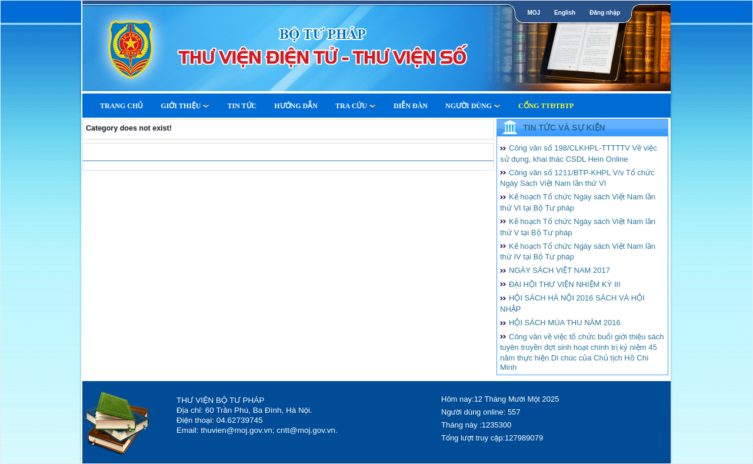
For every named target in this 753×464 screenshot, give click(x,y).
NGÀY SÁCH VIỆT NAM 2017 (559, 270)
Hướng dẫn (296, 106)
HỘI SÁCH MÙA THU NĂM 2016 (565, 322)
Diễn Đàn (411, 106)
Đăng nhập (604, 12)
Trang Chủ (121, 106)
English (564, 12)
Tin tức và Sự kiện (564, 127)
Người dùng (473, 106)
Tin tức (241, 106)
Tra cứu (355, 106)
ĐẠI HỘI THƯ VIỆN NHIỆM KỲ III (565, 284)
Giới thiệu (185, 106)
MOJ (533, 12)
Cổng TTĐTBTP (546, 106)
